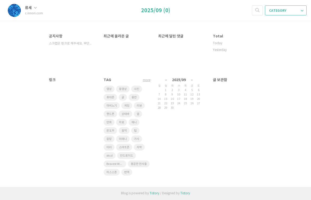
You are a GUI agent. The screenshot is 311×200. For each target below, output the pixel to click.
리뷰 (139, 105)
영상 (109, 89)
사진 (136, 89)
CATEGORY (286, 10)
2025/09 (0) (155, 11)
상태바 (125, 114)
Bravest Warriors (116, 164)
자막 (139, 147)
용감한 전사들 (139, 164)
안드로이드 (126, 155)
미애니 (123, 139)
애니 (134, 122)
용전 (134, 97)
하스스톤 (111, 172)
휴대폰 (110, 97)
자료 (121, 122)
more (146, 80)
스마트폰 (124, 147)
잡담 (109, 139)
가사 (136, 139)
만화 (109, 122)
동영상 (123, 89)
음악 (124, 130)
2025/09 (179, 80)
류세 (31, 8)
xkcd (109, 155)
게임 (126, 105)
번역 (126, 172)
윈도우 (110, 130)
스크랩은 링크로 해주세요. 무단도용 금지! (71, 43)
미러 (109, 147)
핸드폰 (110, 114)
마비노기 (111, 105)
